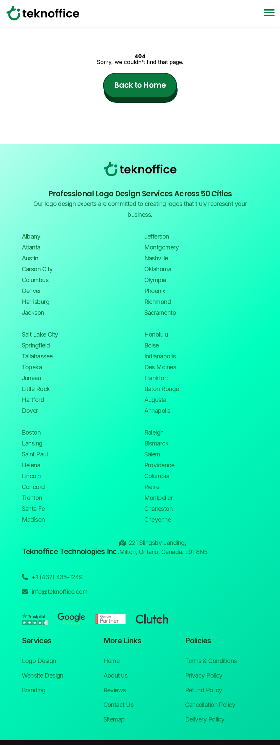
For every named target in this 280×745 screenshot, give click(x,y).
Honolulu (156, 334)
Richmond (157, 301)
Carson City (37, 269)
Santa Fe (33, 508)
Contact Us (118, 704)
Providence (159, 465)
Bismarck (156, 443)
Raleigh (154, 432)
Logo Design (39, 660)
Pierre (152, 486)
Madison (33, 519)
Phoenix (154, 290)
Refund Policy (203, 690)
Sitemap (114, 719)
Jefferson (156, 236)
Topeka (32, 367)
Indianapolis (160, 356)
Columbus (35, 280)
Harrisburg (36, 301)
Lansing (32, 443)
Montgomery (161, 247)
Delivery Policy (205, 719)
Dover (30, 410)
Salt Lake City (40, 334)
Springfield (36, 345)
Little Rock (36, 388)
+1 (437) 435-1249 (52, 576)
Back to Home (140, 85)
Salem (152, 454)
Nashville (156, 258)
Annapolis (157, 410)
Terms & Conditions (211, 660)
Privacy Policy (204, 675)
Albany (31, 236)
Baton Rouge (161, 388)
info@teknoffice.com (55, 591)
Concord (33, 486)
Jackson (33, 312)
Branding (34, 690)
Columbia (156, 476)
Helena (31, 465)
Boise (151, 345)
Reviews (114, 690)
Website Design (42, 675)
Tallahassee (37, 356)
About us (115, 675)
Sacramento (160, 312)
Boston (31, 432)
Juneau (31, 378)
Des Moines (160, 367)
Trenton (32, 497)
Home (111, 660)
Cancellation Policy (210, 704)
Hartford (33, 399)
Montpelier (158, 497)
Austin (30, 258)
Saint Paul (35, 454)
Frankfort (156, 378)
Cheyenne (157, 519)
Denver (31, 290)
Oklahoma (157, 269)
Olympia (155, 280)
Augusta (155, 399)
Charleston (158, 508)
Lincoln (31, 476)
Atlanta (31, 247)
